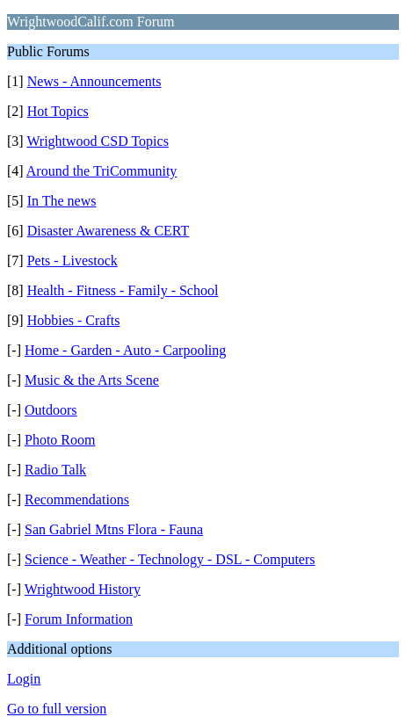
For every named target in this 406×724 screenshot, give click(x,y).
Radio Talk (55, 469)
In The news (62, 200)
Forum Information (79, 619)
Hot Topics (58, 111)
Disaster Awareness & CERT (108, 230)
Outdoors (51, 409)
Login (23, 678)
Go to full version (56, 708)
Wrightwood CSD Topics (97, 141)
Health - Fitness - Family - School (123, 290)
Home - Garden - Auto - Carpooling (125, 350)
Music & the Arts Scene (92, 380)
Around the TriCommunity (102, 170)
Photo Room (60, 439)
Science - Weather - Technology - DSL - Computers (170, 559)
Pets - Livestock (72, 260)
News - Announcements (94, 81)
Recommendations (77, 499)
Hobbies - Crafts (73, 320)
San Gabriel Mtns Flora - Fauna (114, 529)
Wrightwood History (83, 589)
